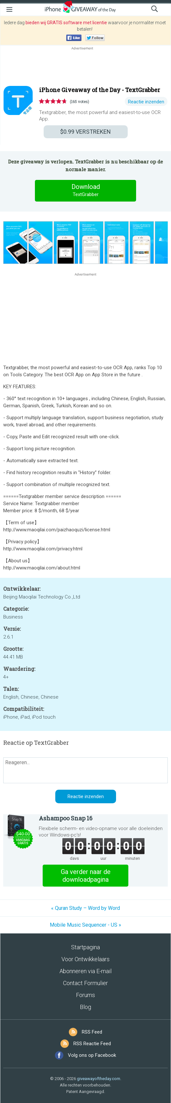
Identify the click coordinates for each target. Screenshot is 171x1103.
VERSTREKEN (85, 131)
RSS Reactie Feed (92, 1043)
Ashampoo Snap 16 (65, 818)
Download (85, 190)
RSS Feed (92, 1032)
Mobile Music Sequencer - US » (85, 925)
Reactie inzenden (146, 102)
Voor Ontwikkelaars (85, 959)
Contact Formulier (85, 983)
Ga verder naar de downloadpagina (86, 875)
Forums (85, 995)
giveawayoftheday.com (98, 1078)
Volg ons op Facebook (92, 1055)
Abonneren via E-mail (85, 971)
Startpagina (85, 947)
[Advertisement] (85, 67)
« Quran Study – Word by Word (85, 908)
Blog (85, 1007)
